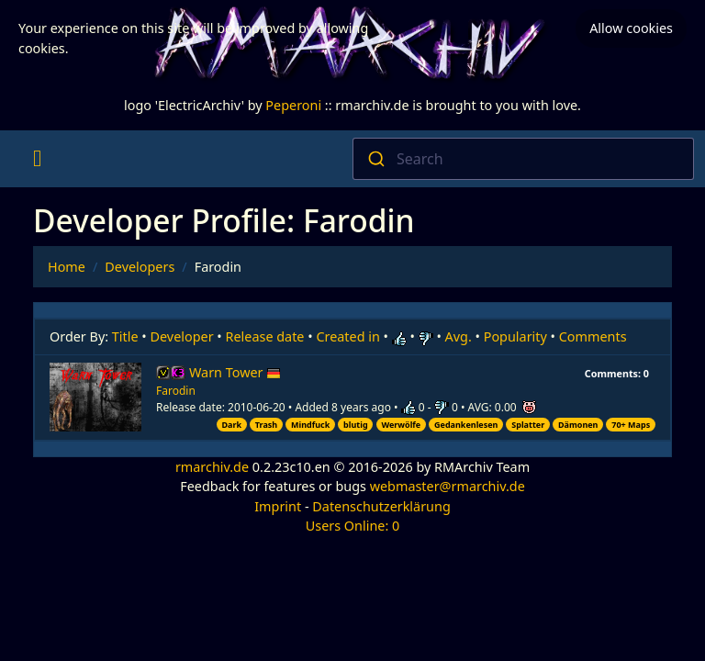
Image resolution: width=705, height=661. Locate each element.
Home (66, 266)
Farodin (176, 390)
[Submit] (375, 159)
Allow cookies (631, 28)
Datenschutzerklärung (381, 506)
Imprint (277, 506)
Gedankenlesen (466, 425)
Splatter (527, 425)
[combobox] (523, 159)
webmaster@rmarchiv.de (447, 486)
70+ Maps (630, 425)
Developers (139, 266)
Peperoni (293, 105)
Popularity (515, 336)
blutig (355, 425)
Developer (182, 336)
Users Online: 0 (353, 525)
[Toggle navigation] (37, 159)
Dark (231, 425)
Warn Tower (235, 372)
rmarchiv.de (212, 467)
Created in (347, 336)
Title (125, 336)
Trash (266, 425)
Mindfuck (310, 425)
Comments (593, 336)
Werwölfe (400, 425)
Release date (265, 336)
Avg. (458, 336)
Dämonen (578, 425)
